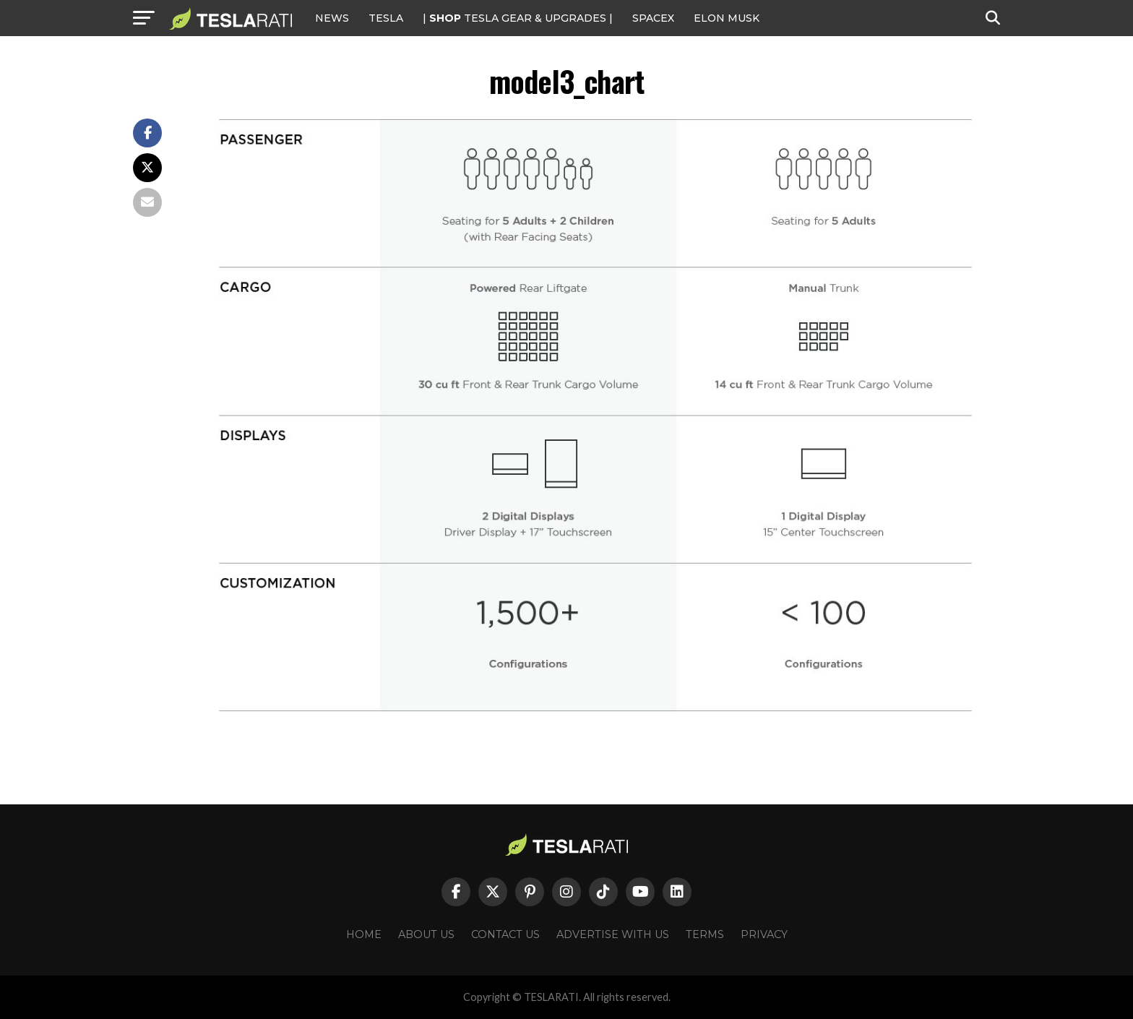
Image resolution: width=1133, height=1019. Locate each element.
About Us (426, 934)
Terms (705, 934)
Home (364, 934)
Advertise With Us (612, 934)
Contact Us (505, 934)
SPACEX (653, 18)
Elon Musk (726, 18)
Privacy (764, 934)
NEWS (332, 18)
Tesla (386, 18)
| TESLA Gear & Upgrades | (518, 18)
